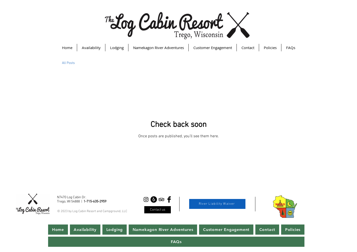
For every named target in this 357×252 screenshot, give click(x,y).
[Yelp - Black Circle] (153, 199)
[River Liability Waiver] (217, 204)
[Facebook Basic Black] (169, 199)
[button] (116, 47)
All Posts (68, 63)
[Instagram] (146, 199)
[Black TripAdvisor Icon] (161, 199)
